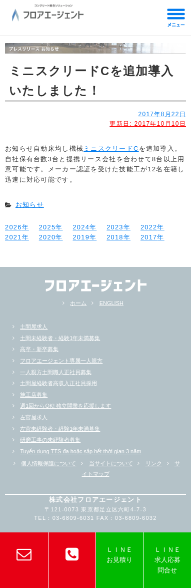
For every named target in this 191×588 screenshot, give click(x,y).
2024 (81, 227)
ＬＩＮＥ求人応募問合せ (167, 560)
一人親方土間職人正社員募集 (56, 372)
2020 (47, 237)
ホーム (78, 303)
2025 (47, 227)
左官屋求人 (34, 417)
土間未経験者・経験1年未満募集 (60, 338)
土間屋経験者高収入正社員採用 (58, 383)
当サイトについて (111, 463)
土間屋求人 (34, 327)
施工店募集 (34, 395)
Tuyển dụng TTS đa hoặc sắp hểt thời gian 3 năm (80, 451)
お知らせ (30, 204)
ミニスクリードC (111, 148)
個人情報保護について (48, 463)
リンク (154, 463)
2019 (81, 237)
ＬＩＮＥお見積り (119, 554)
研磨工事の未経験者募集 (50, 440)
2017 (149, 237)
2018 (115, 237)
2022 (149, 227)
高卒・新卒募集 (39, 349)
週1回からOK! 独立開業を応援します (65, 406)
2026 (13, 227)
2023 (115, 227)
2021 (13, 237)
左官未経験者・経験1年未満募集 (60, 429)
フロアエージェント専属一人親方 (61, 361)
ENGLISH (112, 303)
